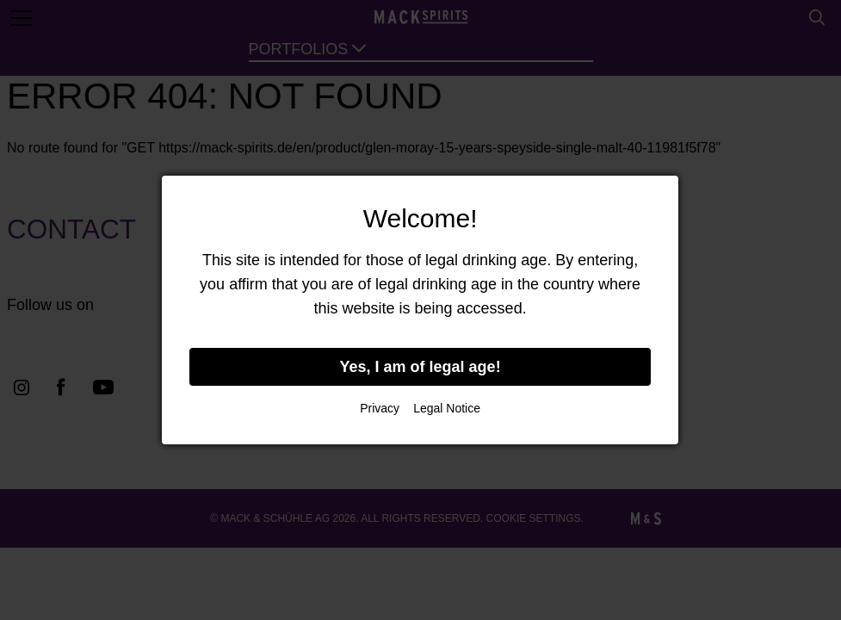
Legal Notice (446, 408)
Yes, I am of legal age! (420, 366)
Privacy (379, 408)
